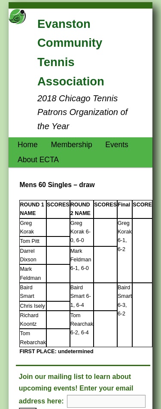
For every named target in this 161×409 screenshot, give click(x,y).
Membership (71, 144)
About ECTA (38, 159)
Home (28, 144)
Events (116, 144)
